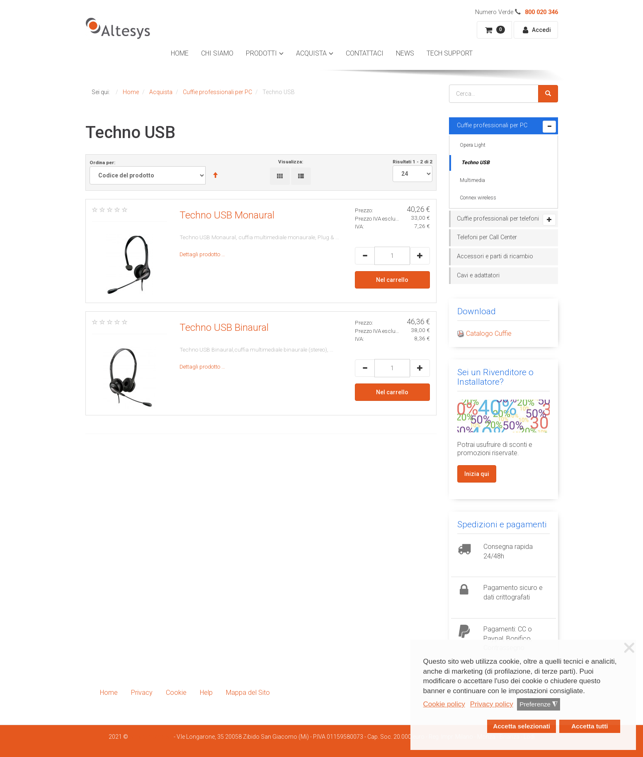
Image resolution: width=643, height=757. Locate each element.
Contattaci (364, 53)
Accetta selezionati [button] (521, 726)
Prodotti (261, 53)
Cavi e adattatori (478, 275)
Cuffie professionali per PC (492, 125)
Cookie (176, 692)
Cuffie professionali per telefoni (498, 218)
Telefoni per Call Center (487, 237)
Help (206, 692)
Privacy (142, 692)
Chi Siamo (217, 53)
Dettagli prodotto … (202, 254)
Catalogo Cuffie (489, 333)
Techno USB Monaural (227, 215)
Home (180, 53)
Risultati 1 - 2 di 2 (412, 170)
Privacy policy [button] (491, 704)
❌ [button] (629, 648)
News (405, 53)
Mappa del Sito (248, 692)
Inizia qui (476, 474)
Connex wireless (478, 198)
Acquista (311, 53)
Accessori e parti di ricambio (495, 256)
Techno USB (475, 162)
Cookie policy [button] (444, 704)
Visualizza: (290, 162)
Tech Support (450, 53)
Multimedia (472, 180)
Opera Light (472, 145)
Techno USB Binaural (224, 327)
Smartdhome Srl (150, 736)
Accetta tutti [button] (589, 726)
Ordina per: (157, 172)
